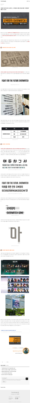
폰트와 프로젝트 (2, 4)
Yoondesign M (4, 378)
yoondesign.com (11, 398)
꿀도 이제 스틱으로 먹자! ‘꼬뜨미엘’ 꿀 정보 (7, 374)
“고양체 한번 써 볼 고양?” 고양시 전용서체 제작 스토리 (8, 368)
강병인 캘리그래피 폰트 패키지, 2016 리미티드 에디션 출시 (9, 371)
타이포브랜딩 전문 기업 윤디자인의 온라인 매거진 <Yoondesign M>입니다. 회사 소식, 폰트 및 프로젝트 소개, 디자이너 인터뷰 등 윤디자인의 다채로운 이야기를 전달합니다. (13, 379)
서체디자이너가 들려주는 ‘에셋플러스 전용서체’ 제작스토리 (9, 369)
